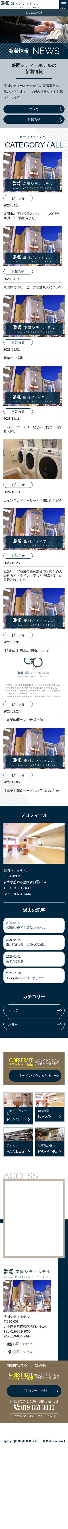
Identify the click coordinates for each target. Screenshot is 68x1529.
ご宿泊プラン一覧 (34, 1391)
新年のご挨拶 (34, 959)
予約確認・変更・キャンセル (33, 1416)
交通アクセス (22, 1352)
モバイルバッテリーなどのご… (34, 976)
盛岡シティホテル (21, 4)
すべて (34, 109)
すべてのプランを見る (35, 1075)
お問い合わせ (22, 1344)
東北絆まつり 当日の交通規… (34, 942)
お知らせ (34, 119)
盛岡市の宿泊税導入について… (34, 925)
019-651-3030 (38, 1407)
